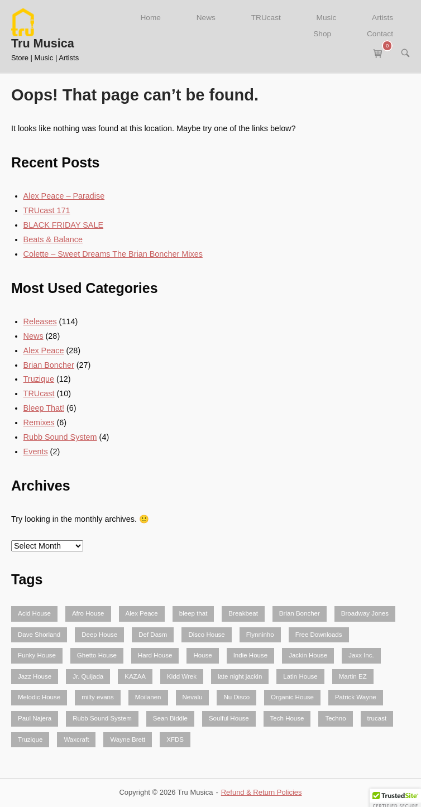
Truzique (38, 378)
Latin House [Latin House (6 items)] (300, 676)
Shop (322, 34)
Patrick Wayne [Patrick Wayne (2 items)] (355, 697)
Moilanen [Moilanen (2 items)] (148, 697)
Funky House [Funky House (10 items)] (37, 655)
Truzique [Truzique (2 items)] (30, 739)
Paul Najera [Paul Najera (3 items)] (34, 718)
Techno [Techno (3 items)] (335, 718)
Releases (40, 321)
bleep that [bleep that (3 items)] (193, 613)
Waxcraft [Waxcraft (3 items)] (76, 739)
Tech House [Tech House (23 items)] (287, 718)
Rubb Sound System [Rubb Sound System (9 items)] (102, 718)
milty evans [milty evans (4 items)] (98, 697)
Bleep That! (43, 408)
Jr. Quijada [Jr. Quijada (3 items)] (88, 676)
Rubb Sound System (60, 437)
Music (327, 17)
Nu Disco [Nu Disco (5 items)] (236, 697)
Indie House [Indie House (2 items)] (250, 655)
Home (150, 17)
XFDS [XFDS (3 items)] (175, 739)
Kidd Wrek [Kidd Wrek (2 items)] (182, 676)
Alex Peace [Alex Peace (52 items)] (142, 613)
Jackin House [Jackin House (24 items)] (308, 655)
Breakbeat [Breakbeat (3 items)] (243, 613)
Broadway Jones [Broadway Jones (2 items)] (365, 613)
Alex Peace (43, 350)
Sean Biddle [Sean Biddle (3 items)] (170, 718)
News (206, 17)
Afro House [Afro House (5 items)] (88, 613)
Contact (380, 34)
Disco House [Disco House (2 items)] (206, 634)
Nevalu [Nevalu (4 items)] (193, 697)
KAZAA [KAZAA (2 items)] (135, 676)
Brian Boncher (48, 365)
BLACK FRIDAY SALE (63, 224)
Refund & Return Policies (261, 792)
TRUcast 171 (46, 210)
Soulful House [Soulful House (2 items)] (229, 718)
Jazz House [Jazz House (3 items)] (34, 676)
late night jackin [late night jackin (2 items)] (240, 676)
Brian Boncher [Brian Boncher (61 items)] (299, 613)
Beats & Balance (53, 239)
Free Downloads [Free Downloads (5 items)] (318, 634)
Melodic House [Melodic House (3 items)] (39, 697)
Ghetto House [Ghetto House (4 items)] (97, 655)
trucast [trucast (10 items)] (377, 718)
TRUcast (266, 17)
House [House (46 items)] (202, 655)
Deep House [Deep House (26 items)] (99, 634)
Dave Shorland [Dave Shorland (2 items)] (39, 634)
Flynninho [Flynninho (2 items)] (260, 634)
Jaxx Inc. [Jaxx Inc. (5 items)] (361, 655)
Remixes (39, 422)
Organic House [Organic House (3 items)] (292, 697)
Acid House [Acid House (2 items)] (34, 613)
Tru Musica (42, 43)
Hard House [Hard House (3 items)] (155, 655)
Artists (382, 17)
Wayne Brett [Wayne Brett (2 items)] (127, 739)
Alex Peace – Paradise (64, 195)
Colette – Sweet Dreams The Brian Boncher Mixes (113, 253)
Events (35, 451)
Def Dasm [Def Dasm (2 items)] (152, 634)
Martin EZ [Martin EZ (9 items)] (353, 676)
